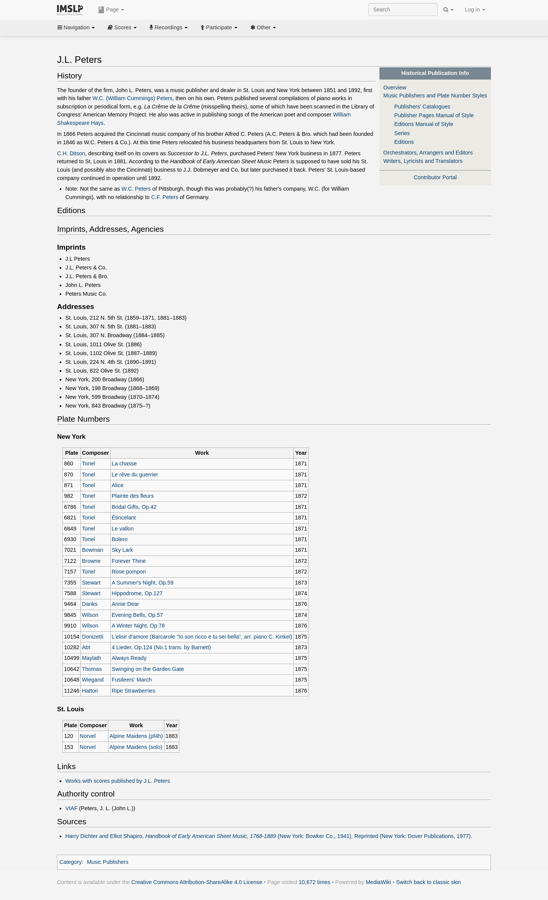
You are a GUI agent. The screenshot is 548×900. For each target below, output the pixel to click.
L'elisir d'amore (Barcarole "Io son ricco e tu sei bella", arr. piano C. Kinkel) (202, 637)
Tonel (88, 463)
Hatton (90, 691)
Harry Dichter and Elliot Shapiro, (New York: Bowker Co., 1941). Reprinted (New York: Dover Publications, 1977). (268, 836)
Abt (86, 647)
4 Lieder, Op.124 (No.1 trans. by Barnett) (161, 647)
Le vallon (123, 529)
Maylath (91, 658)
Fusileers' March (131, 680)
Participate (219, 27)
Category (70, 862)
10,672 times (314, 882)
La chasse (124, 463)
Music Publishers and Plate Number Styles (435, 95)
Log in (475, 9)
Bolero (119, 539)
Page (111, 9)
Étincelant (123, 518)
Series (402, 133)
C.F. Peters (164, 197)
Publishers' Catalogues (422, 107)
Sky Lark (122, 550)
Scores (122, 27)
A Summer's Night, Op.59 (142, 583)
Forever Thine (129, 561)
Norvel (88, 736)
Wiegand (93, 680)
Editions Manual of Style (423, 124)
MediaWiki (378, 882)
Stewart (91, 583)
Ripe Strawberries (133, 691)
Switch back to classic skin (428, 882)
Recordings (169, 27)
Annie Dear (125, 604)
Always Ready (129, 658)
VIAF (71, 808)
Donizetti (92, 637)
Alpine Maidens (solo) (136, 747)
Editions (404, 142)
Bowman (92, 550)
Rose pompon (129, 572)
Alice (117, 485)
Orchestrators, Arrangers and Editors (428, 153)
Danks (89, 604)
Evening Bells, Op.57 (137, 615)
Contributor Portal (435, 177)
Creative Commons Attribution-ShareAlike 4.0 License (196, 882)
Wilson (90, 615)
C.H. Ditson (71, 153)
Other (263, 27)
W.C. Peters (136, 189)
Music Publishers (107, 862)
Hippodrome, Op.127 (137, 593)
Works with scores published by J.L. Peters (117, 781)
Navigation (76, 27)
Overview (394, 87)
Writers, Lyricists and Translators (423, 161)
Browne (91, 561)
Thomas (92, 669)
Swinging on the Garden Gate (148, 669)
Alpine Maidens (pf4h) (136, 736)
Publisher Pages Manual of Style (434, 115)
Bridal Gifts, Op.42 (134, 507)
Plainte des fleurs (133, 496)
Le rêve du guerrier (135, 475)
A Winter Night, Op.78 (138, 626)
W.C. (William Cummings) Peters (132, 98)
